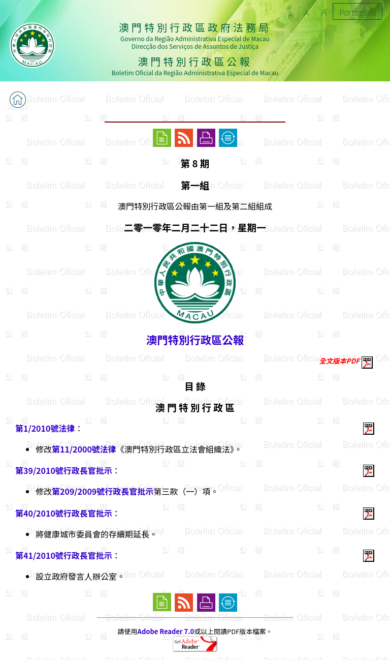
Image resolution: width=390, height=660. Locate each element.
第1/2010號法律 (45, 428)
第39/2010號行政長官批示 (63, 470)
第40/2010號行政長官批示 (63, 513)
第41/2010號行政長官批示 (63, 555)
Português (357, 12)
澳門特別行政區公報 (195, 339)
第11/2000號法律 (84, 449)
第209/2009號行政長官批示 (102, 491)
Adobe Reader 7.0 (166, 631)
